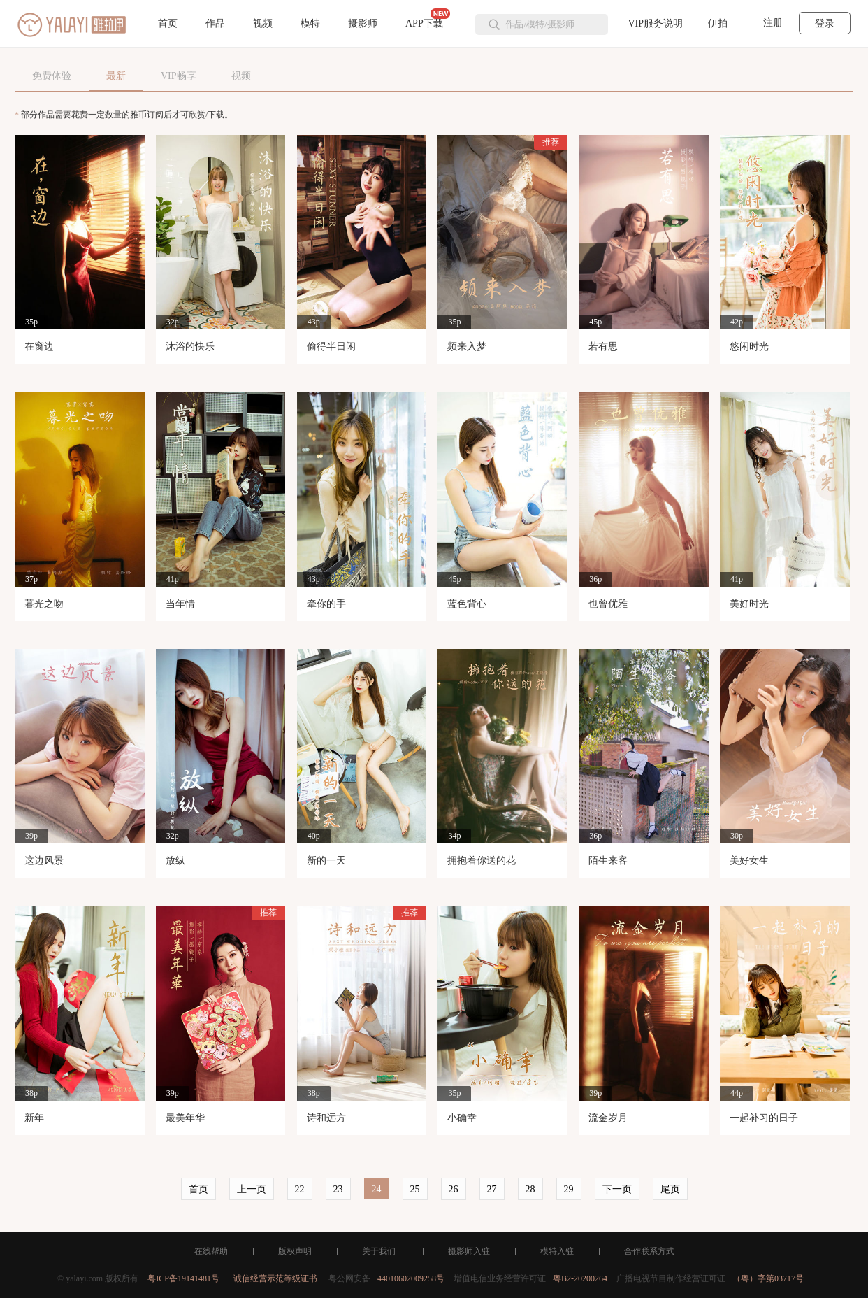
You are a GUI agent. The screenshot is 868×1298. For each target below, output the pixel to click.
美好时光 (749, 604)
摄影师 (362, 23)
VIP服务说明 (655, 23)
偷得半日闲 (331, 346)
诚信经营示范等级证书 (275, 1278)
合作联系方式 (649, 1251)
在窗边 (39, 346)
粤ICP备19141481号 (183, 1278)
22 (300, 1189)
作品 (215, 23)
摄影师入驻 (469, 1251)
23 (338, 1189)
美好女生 (749, 860)
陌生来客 (608, 860)
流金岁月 (608, 1118)
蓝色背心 (466, 604)
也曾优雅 (608, 604)
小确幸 (462, 1118)
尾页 (670, 1189)
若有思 (603, 346)
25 (415, 1189)
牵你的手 (326, 604)
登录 (824, 23)
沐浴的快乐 (190, 346)
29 (569, 1189)
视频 (263, 23)
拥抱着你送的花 (481, 860)
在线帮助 (211, 1251)
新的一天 (326, 860)
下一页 (617, 1189)
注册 (773, 22)
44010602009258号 (410, 1278)
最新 (116, 76)
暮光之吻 (44, 604)
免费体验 (51, 76)
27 (492, 1189)
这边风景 (44, 860)
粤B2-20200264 (580, 1278)
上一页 (251, 1189)
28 (530, 1189)
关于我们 (379, 1251)
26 (453, 1189)
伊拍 (718, 23)
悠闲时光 (749, 346)
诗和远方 (326, 1118)
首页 (168, 23)
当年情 (180, 604)
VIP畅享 (178, 76)
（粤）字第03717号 (768, 1278)
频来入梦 (466, 346)
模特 (310, 23)
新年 (34, 1118)
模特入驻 (557, 1251)
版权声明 (295, 1251)
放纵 (175, 860)
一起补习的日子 (764, 1118)
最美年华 (185, 1118)
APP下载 (427, 18)
